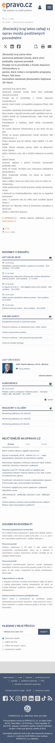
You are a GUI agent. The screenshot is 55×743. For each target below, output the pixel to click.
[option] (27, 368)
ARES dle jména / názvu (14, 646)
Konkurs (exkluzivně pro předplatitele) (20, 595)
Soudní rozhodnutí (17, 524)
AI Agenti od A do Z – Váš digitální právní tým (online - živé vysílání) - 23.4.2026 (27, 286)
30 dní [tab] (44, 444)
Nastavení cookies (42, 691)
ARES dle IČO (9, 642)
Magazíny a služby (27, 408)
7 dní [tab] (27, 444)
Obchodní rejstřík (11, 638)
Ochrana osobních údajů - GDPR (18, 691)
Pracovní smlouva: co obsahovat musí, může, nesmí (24, 327)
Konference (27, 383)
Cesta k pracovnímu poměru (14, 332)
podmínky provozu (43, 677)
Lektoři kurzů (11, 360)
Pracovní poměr (9, 544)
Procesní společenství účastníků (17, 529)
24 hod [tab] (10, 444)
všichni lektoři (46, 376)
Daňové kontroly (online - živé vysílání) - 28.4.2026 (27, 306)
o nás (20, 677)
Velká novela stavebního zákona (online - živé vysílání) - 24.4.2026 (27, 297)
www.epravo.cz (9, 221)
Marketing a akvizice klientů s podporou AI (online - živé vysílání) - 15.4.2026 (27, 265)
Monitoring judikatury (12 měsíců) (16, 419)
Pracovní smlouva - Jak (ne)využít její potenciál (22, 338)
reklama (29, 677)
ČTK (7, 229)
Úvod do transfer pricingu (12, 343)
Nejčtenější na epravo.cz (21, 438)
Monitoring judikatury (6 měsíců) (15, 424)
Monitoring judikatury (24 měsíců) (16, 413)
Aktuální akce (27, 257)
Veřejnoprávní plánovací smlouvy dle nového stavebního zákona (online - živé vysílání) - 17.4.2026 (27, 276)
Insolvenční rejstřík (11, 649)
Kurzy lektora (23, 369)
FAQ (42, 681)
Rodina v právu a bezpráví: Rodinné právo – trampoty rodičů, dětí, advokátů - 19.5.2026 (27, 391)
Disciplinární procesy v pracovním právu (19, 322)
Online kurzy (27, 316)
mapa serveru (8, 677)
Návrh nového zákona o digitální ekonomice (20, 451)
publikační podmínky (29, 681)
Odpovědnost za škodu (13, 578)
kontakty (14, 681)
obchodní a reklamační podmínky (28, 684)
